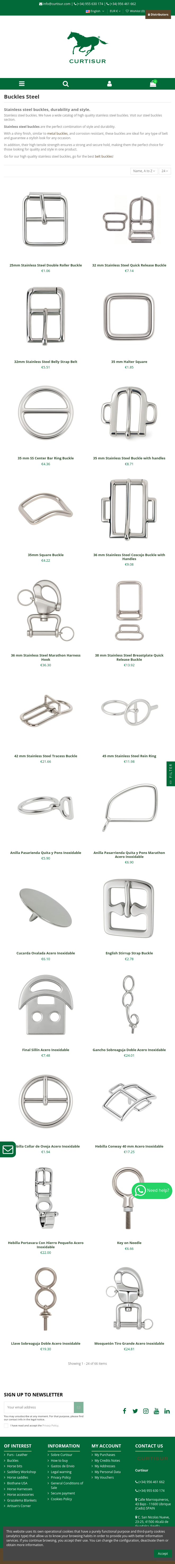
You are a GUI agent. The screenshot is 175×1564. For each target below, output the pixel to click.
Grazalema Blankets (22, 1500)
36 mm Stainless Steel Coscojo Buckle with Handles (129, 556)
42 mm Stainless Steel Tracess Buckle (45, 756)
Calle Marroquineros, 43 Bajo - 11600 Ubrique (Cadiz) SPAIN (153, 1504)
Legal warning (61, 1472)
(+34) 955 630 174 (88, 4)
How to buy (59, 1461)
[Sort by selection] (144, 171)
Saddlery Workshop (21, 1472)
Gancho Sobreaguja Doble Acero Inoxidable (129, 1049)
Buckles (13, 1461)
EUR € (115, 11)
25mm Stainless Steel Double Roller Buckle (46, 265)
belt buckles (104, 156)
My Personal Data (108, 1472)
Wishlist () (135, 11)
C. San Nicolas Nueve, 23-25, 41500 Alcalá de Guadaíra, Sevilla (152, 1521)
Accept (163, 1553)
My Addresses (105, 1466)
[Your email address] (39, 1407)
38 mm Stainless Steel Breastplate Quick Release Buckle (129, 657)
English (95, 11)
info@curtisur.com (54, 4)
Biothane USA (17, 1483)
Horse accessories (20, 1495)
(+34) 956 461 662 (121, 4)
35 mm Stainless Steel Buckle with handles (129, 458)
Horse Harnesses (19, 1489)
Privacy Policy (50, 1425)
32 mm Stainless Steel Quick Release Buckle (129, 265)
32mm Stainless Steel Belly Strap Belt (45, 361)
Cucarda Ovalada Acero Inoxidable (45, 953)
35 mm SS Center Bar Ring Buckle (46, 458)
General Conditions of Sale (67, 1485)
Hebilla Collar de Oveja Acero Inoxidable (46, 1146)
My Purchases (105, 1455)
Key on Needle (129, 1242)
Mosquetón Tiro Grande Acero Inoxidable (129, 1343)
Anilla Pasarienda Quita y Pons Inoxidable (45, 852)
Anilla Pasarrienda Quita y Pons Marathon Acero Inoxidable (129, 854)
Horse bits (14, 1466)
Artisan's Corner (19, 1506)
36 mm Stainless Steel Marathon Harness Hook (45, 657)
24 (165, 171)
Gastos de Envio (62, 1466)
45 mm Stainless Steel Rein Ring (129, 756)
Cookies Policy (61, 1499)
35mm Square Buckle (46, 554)
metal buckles (57, 133)
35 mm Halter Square (129, 361)
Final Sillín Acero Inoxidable (45, 1049)
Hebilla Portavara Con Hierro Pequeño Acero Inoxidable (46, 1244)
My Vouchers (104, 1477)
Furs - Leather (17, 1455)
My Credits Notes (107, 1461)
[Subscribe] (78, 1407)
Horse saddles (17, 1477)
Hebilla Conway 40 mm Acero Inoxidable (129, 1146)
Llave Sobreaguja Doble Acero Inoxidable (45, 1343)
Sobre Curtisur (61, 1455)
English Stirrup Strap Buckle (129, 953)
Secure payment (63, 1493)
